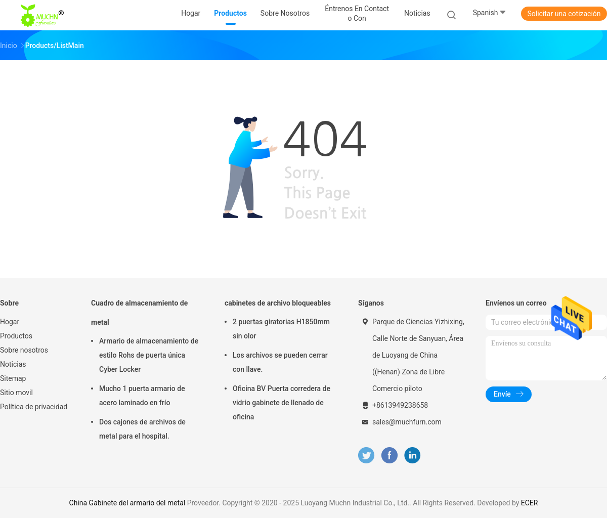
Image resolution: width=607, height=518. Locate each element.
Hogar (9, 322)
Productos (16, 336)
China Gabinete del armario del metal (127, 503)
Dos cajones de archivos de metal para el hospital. (142, 429)
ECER (529, 503)
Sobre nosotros (24, 350)
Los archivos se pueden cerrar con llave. (280, 362)
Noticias (13, 364)
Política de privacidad (33, 407)
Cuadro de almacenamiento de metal (139, 312)
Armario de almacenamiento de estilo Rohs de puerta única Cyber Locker (148, 355)
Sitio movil (16, 392)
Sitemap (13, 378)
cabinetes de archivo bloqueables (278, 303)
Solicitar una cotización (563, 14)
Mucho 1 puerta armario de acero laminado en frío (142, 395)
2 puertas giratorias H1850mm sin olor (281, 329)
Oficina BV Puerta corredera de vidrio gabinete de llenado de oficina (281, 402)
